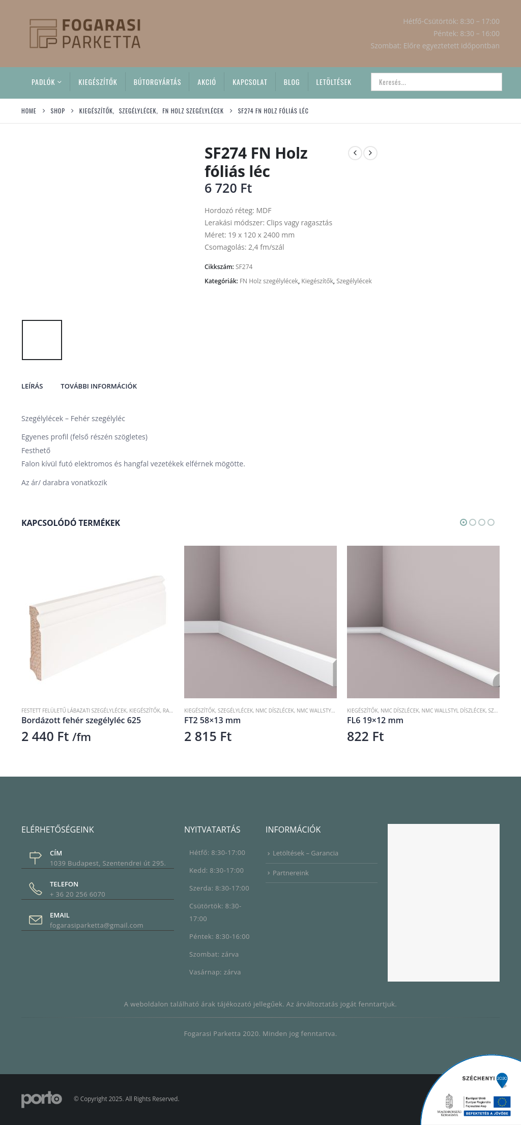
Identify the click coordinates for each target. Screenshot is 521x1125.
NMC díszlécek (274, 710)
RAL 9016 (174, 710)
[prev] (355, 153)
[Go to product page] (97, 622)
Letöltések (334, 81)
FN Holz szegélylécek (269, 281)
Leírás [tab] (32, 386)
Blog (292, 81)
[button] (463, 522)
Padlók (43, 81)
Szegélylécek (354, 281)
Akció (206, 81)
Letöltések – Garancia (305, 852)
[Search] (487, 82)
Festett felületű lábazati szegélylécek (74, 710)
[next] (370, 153)
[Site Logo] (85, 33)
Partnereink (291, 872)
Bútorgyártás (158, 81)
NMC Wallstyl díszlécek (329, 710)
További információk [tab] (99, 386)
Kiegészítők (97, 81)
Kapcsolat (250, 81)
